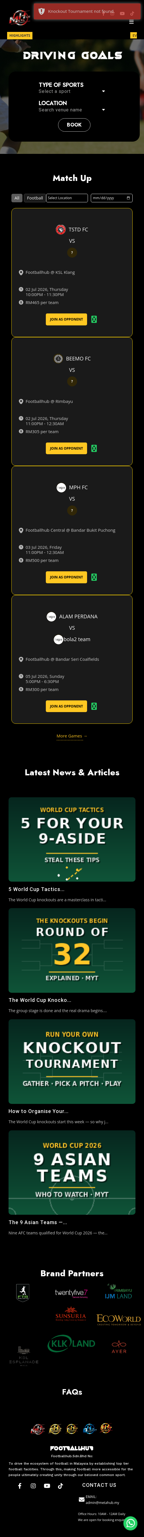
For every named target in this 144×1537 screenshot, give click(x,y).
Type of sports (61, 85)
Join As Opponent (66, 319)
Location (53, 103)
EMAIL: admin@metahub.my (99, 1499)
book (74, 125)
